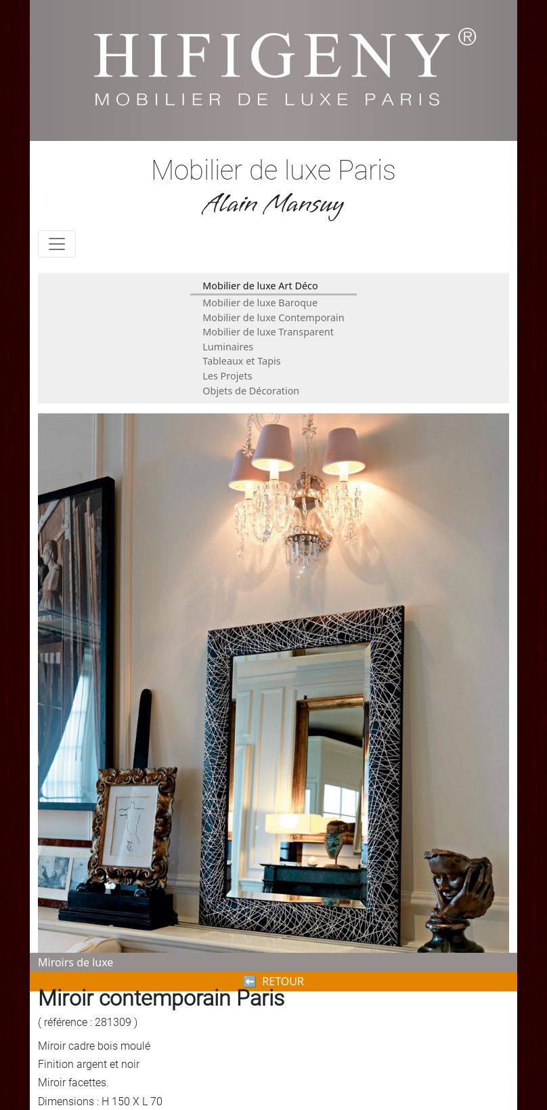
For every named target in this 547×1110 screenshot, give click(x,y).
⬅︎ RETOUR (273, 981)
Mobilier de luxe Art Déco (260, 285)
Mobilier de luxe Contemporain (273, 317)
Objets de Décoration (250, 390)
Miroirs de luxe (75, 962)
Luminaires (227, 346)
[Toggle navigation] (57, 244)
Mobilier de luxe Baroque (260, 302)
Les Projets (227, 375)
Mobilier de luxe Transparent (268, 331)
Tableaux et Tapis (241, 360)
